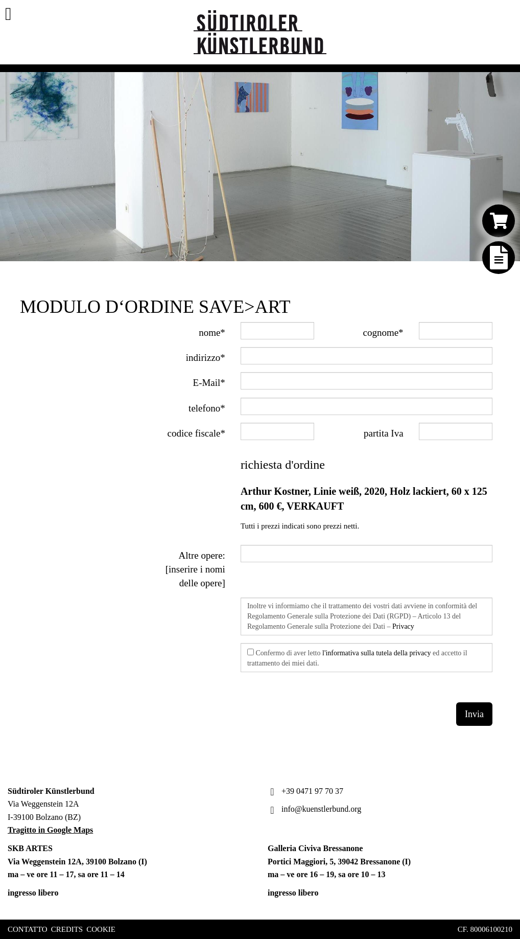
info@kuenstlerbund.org (314, 809)
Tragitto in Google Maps (50, 830)
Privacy (403, 626)
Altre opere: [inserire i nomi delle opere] (195, 569)
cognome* (383, 332)
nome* (212, 332)
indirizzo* (205, 357)
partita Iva (384, 433)
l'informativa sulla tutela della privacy (376, 653)
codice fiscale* (196, 433)
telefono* (206, 408)
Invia (474, 714)
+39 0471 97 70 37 (305, 791)
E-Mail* (209, 382)
